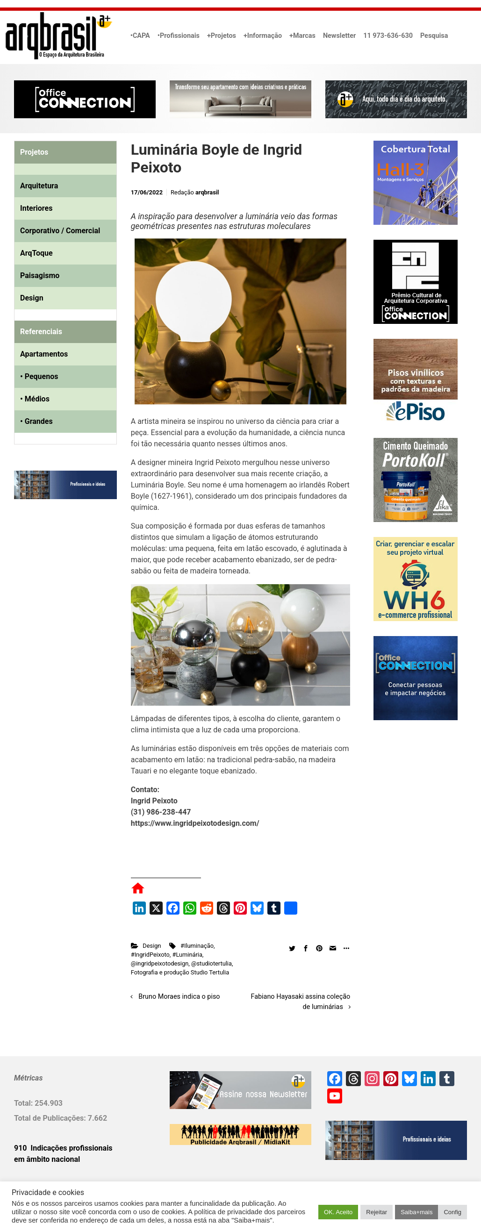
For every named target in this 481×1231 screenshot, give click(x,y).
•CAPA (140, 36)
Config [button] (452, 1212)
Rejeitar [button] (376, 1212)
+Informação (263, 36)
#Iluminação (197, 945)
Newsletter (339, 36)
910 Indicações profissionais (63, 1148)
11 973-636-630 (388, 36)
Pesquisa (434, 36)
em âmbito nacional (47, 1159)
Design (152, 945)
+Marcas (302, 36)
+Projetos (221, 36)
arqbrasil (207, 192)
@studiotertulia (211, 963)
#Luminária (187, 954)
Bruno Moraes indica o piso (179, 997)
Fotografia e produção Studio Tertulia (180, 972)
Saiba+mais (416, 1212)
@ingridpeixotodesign (159, 963)
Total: (24, 1103)
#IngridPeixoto (150, 954)
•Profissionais (179, 36)
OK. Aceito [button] (338, 1212)
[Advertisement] (72, 602)
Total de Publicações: (51, 1118)
